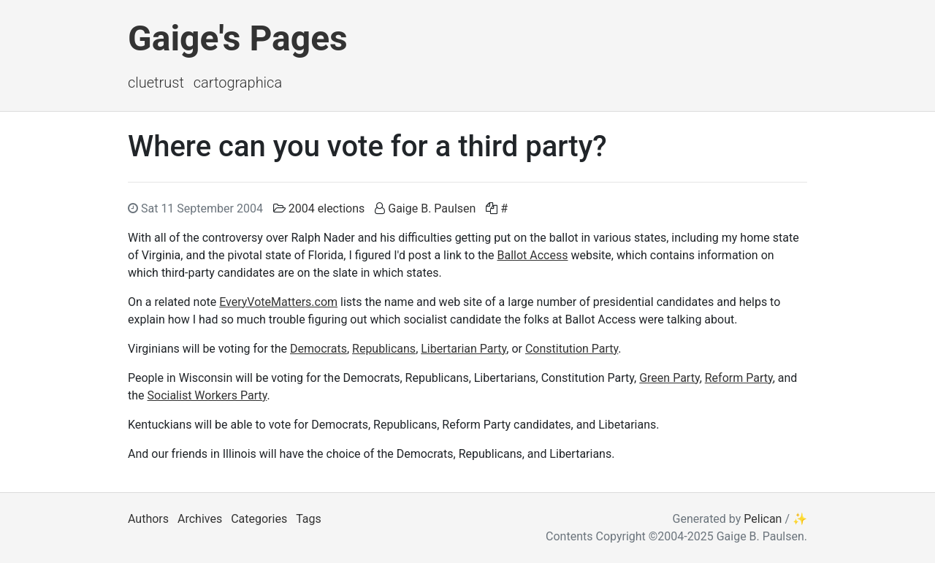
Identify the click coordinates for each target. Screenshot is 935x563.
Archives (200, 519)
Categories (259, 519)
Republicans (384, 349)
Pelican (763, 519)
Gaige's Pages (238, 38)
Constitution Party (571, 349)
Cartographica (238, 82)
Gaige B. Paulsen (432, 208)
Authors (148, 519)
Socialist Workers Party (207, 395)
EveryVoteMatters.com (278, 302)
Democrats (318, 349)
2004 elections (327, 208)
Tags (308, 519)
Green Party (669, 378)
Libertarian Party (463, 349)
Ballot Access (532, 255)
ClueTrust (156, 82)
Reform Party (739, 378)
